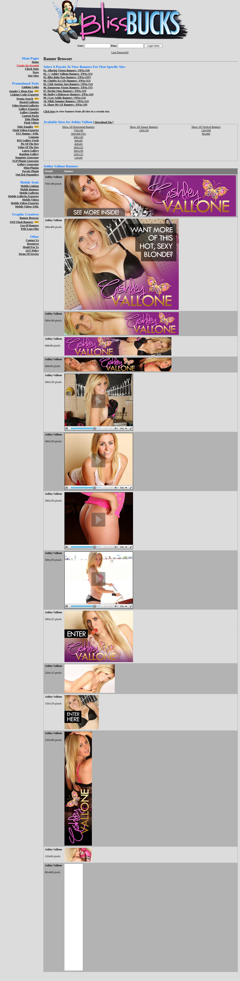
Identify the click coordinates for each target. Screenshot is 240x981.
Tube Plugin (32, 119)
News (36, 72)
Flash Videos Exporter (26, 130)
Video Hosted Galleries (25, 105)
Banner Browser (29, 218)
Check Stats (32, 68)
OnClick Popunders (27, 174)
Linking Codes (30, 87)
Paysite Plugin (30, 171)
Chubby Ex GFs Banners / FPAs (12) (69, 80)
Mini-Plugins (31, 167)
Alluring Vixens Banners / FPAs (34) (68, 70)
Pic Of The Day (30, 143)
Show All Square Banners (144, 127)
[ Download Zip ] (103, 122)
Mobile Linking (30, 186)
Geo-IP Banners (29, 225)
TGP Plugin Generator (25, 161)
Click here (49, 111)
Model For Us (31, 247)
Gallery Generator (28, 164)
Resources (33, 243)
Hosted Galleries (29, 102)
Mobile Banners (29, 189)
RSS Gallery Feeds (28, 140)
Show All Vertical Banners (205, 127)
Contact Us (32, 240)
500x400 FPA (78, 133)
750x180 (78, 130)
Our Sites (33, 75)
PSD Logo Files (30, 228)
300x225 (78, 147)
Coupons (34, 137)
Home (35, 62)
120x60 (78, 157)
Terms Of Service (29, 254)
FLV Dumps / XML (27, 133)
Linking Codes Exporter (24, 94)
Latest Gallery (30, 150)
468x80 (78, 140)
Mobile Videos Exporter (25, 203)
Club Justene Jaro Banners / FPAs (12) (70, 84)
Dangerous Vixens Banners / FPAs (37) (70, 87)
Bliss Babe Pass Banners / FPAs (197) (69, 77)
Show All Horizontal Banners (78, 127)
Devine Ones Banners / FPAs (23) (67, 91)
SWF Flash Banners (21, 222)
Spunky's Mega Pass (21, 91)
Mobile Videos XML (27, 206)
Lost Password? (120, 52)
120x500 (206, 130)
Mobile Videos (30, 199)
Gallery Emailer (29, 112)
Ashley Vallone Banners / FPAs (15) (72, 73)
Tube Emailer (25, 126)
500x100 (78, 137)
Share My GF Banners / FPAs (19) (67, 104)
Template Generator (27, 157)
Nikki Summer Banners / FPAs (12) (68, 101)
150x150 (144, 130)
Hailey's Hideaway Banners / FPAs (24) (70, 94)
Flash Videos (31, 122)
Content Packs (30, 115)
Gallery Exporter (29, 109)
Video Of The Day (28, 147)
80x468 (206, 133)
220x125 (78, 154)
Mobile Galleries (29, 192)
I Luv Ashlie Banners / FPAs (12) (67, 97)
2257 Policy (32, 250)
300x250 (78, 151)
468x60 (78, 144)
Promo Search (24, 98)
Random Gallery (29, 154)
